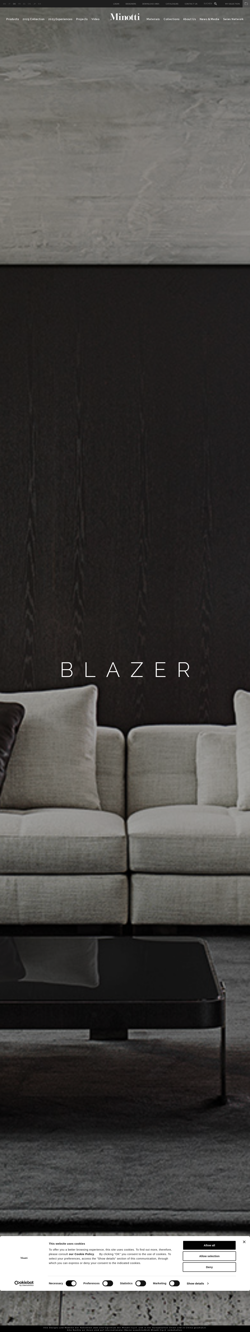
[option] (125, 669)
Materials (153, 19)
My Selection (237, 3)
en (4, 4)
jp (35, 4)
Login (116, 4)
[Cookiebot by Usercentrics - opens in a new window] (24, 1325)
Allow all (209, 1286)
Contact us (191, 4)
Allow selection (209, 1297)
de (14, 4)
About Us (189, 19)
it (10, 4)
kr (39, 4)
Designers (131, 4)
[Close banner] (244, 1283)
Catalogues (172, 4)
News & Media (209, 19)
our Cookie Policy (81, 1295)
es (24, 4)
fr (19, 4)
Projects (82, 19)
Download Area (150, 4)
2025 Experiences (60, 19)
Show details (195, 1324)
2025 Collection (34, 19)
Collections (172, 19)
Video (95, 19)
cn (29, 4)
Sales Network (233, 19)
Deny (209, 1308)
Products (12, 19)
